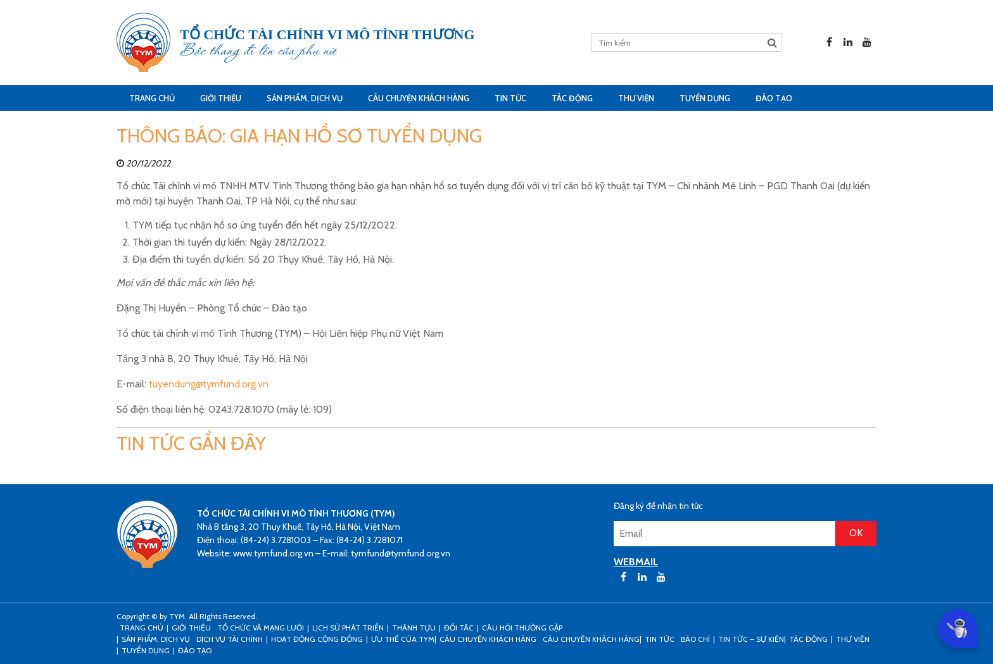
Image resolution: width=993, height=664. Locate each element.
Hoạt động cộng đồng (317, 639)
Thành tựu (414, 627)
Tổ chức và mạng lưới (260, 627)
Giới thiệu (220, 98)
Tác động (572, 98)
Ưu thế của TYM (402, 639)
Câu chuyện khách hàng (591, 639)
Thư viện (636, 98)
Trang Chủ (152, 98)
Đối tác (459, 627)
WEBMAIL (636, 562)
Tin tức (510, 98)
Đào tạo (774, 98)
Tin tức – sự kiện (751, 639)
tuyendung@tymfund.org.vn (209, 384)
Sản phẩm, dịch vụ (305, 98)
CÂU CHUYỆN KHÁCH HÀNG (418, 98)
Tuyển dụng (705, 98)
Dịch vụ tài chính (229, 639)
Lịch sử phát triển (348, 627)
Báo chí (695, 639)
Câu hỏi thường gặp (522, 627)
